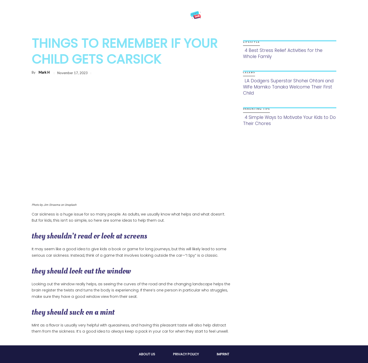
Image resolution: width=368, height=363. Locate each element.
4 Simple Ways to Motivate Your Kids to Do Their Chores (289, 120)
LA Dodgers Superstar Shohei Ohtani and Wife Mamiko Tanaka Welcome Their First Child (288, 87)
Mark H (44, 72)
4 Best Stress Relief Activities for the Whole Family (283, 53)
